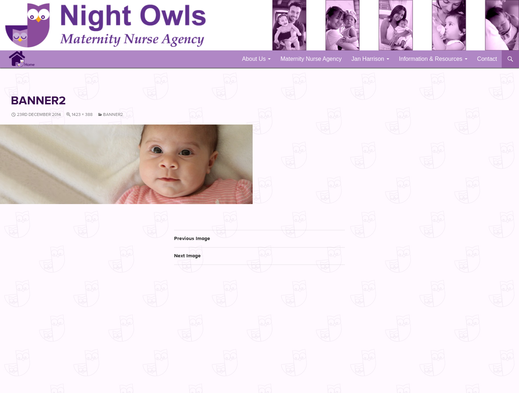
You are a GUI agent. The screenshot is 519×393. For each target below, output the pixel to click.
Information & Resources (430, 59)
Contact (487, 59)
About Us (254, 59)
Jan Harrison (367, 59)
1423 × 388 (82, 114)
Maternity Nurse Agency (311, 59)
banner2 (113, 114)
